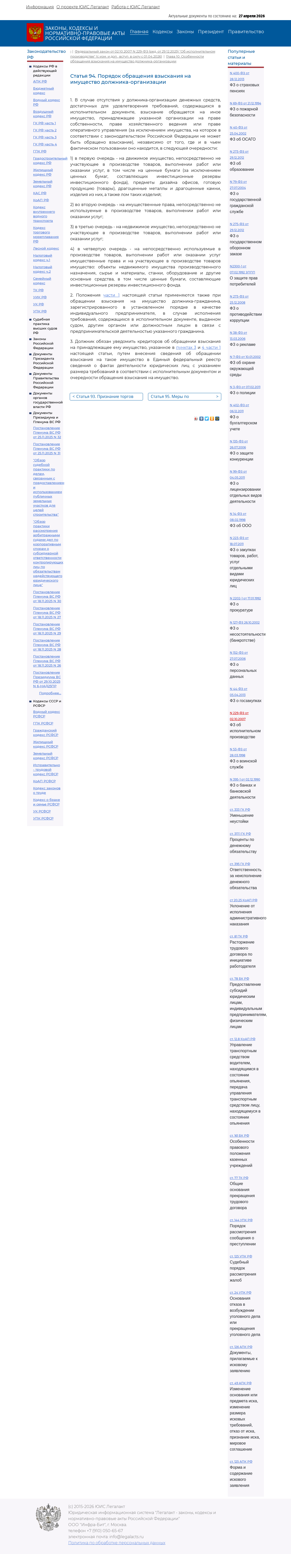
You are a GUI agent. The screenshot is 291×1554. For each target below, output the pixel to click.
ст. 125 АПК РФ (241, 1461)
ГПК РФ (39, 151)
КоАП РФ (41, 200)
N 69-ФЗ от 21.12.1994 (245, 103)
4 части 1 (211, 347)
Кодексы (163, 31)
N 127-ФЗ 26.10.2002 (245, 622)
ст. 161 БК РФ (239, 1135)
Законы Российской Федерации (43, 343)
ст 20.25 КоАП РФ (243, 900)
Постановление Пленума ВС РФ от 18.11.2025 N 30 (47, 596)
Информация (40, 7)
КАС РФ (39, 193)
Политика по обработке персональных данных (116, 1542)
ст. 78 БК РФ (239, 978)
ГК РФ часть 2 (44, 130)
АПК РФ (40, 81)
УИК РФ (40, 297)
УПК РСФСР (43, 818)
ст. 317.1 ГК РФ (240, 834)
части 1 (111, 295)
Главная (139, 31)
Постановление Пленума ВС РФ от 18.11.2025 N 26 (47, 660)
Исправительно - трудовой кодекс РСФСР (46, 769)
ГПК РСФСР (43, 723)
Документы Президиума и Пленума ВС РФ (46, 417)
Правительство (246, 31)
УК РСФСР (42, 811)
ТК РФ (38, 290)
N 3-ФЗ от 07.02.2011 (245, 387)
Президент (211, 31)
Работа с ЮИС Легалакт (135, 7)
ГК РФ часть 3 (44, 137)
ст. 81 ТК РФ (239, 936)
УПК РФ (40, 311)
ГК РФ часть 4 (45, 144)
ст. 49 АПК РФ (241, 1383)
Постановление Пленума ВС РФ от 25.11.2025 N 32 (47, 432)
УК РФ (38, 304)
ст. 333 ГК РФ (240, 809)
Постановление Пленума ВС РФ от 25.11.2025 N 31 (46, 448)
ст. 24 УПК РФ (240, 1292)
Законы (185, 31)
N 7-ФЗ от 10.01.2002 (245, 357)
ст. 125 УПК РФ (241, 1256)
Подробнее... (50, 693)
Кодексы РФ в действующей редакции (45, 70)
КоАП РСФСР (44, 781)
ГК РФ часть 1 (44, 123)
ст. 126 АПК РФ (241, 1347)
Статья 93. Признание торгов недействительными (102, 396)
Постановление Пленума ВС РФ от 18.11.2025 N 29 (47, 628)
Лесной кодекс (46, 248)
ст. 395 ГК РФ (240, 864)
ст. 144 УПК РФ (241, 1220)
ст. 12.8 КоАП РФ (242, 1039)
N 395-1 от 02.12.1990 (245, 779)
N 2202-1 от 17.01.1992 (245, 598)
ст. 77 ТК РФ (239, 1178)
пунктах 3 (186, 347)
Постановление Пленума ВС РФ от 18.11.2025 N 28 (47, 644)
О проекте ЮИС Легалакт (82, 7)
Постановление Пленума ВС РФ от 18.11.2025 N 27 (47, 612)
